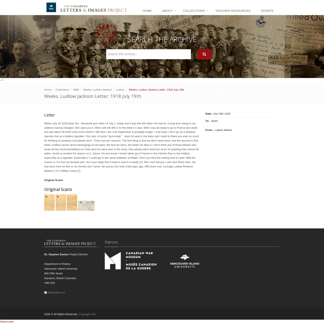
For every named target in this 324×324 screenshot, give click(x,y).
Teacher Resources (233, 10)
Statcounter (7, 321)
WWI (76, 89)
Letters (120, 89)
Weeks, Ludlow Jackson (97, 89)
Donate (267, 10)
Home (147, 10)
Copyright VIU (87, 314)
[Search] (204, 54)
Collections (194, 10)
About (167, 10)
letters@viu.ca (56, 292)
